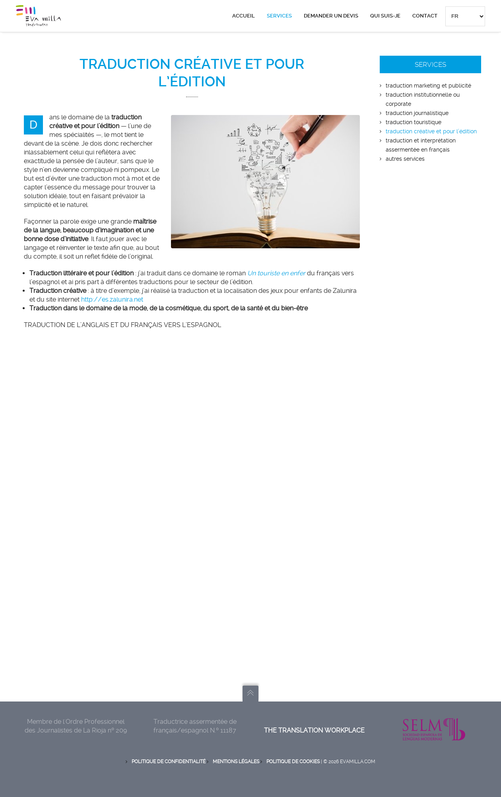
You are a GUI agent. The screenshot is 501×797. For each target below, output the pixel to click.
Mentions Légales (236, 761)
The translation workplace (314, 730)
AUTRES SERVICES (405, 159)
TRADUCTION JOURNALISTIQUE (417, 113)
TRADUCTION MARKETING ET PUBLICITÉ (428, 85)
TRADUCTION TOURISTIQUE (413, 122)
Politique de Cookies (293, 761)
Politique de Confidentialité (169, 761)
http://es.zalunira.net (112, 299)
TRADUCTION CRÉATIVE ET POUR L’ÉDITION (431, 131)
